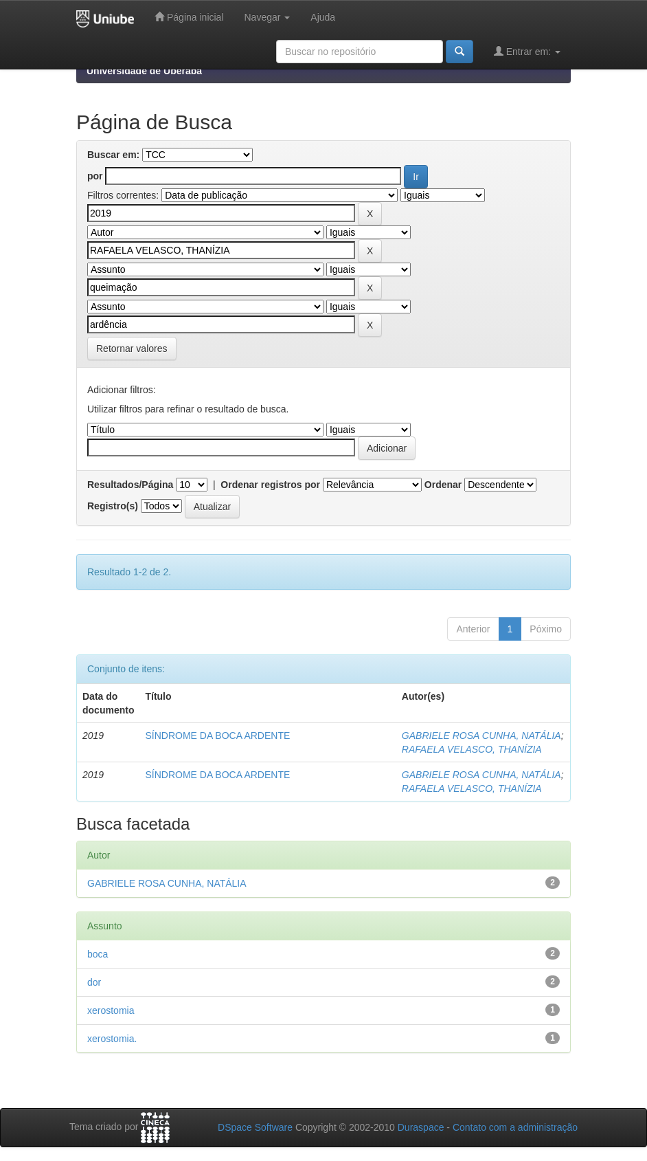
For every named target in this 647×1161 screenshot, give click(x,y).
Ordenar (443, 484)
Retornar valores (132, 348)
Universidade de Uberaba (144, 70)
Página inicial (189, 17)
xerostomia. (112, 1038)
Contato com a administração (515, 1127)
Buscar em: (113, 154)
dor (94, 982)
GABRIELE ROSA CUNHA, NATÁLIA (481, 735)
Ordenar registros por (270, 484)
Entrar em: (527, 51)
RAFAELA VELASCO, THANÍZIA (472, 749)
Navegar (268, 17)
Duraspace (421, 1127)
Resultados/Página (130, 484)
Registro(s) (112, 505)
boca (97, 954)
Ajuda (322, 17)
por (95, 175)
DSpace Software (255, 1127)
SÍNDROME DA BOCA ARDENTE (217, 735)
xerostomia (110, 1010)
